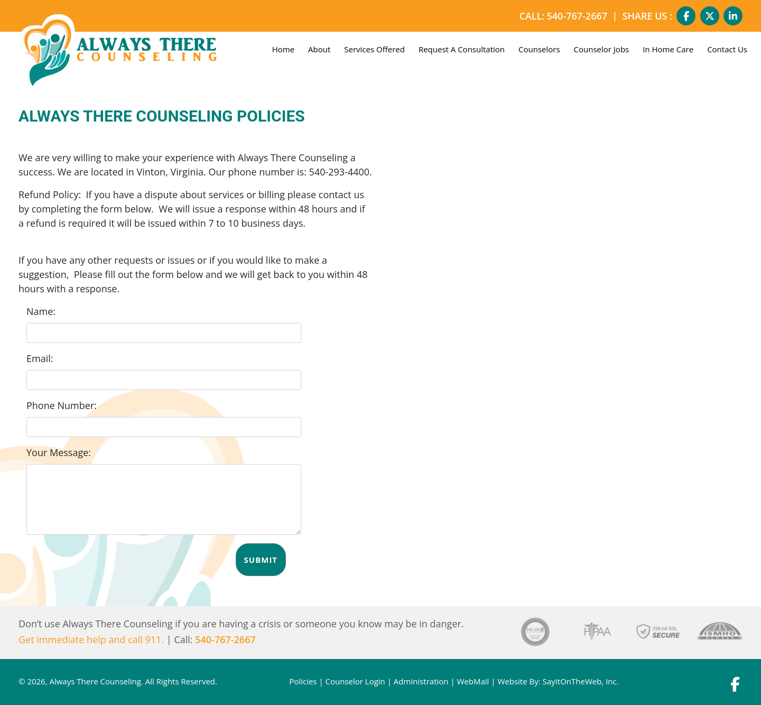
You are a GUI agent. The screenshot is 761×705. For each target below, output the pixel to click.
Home (283, 49)
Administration (421, 681)
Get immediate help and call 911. (91, 639)
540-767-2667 (577, 16)
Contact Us (727, 49)
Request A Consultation (462, 49)
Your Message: (58, 452)
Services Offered (374, 49)
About (319, 49)
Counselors (539, 49)
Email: (39, 358)
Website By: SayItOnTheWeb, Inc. (557, 681)
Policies (303, 681)
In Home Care (668, 49)
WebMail (473, 681)
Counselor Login (355, 681)
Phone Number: (61, 405)
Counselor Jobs (601, 49)
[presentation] (106, 564)
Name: (40, 311)
